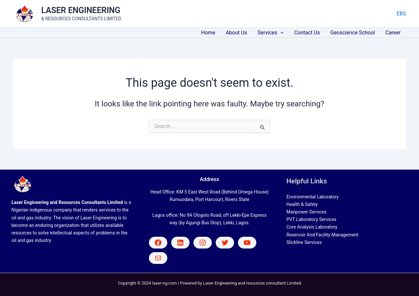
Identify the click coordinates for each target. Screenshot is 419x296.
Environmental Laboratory (312, 196)
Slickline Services (304, 242)
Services (271, 33)
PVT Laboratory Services (311, 219)
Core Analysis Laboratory (311, 227)
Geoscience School (352, 32)
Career (393, 32)
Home (208, 32)
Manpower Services (306, 211)
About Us (236, 32)
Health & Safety (302, 204)
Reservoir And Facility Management (322, 234)
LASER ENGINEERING (80, 10)
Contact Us (307, 32)
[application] (280, 33)
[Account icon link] (401, 13)
